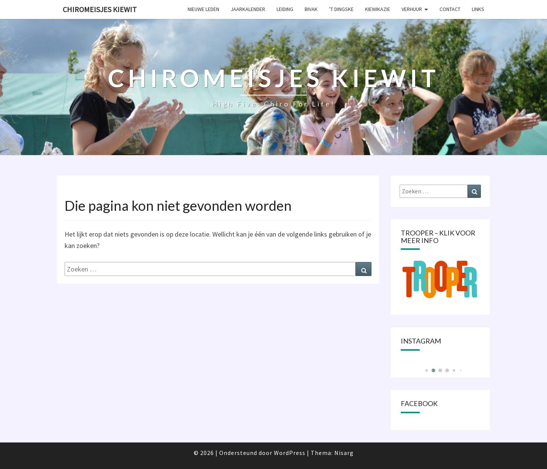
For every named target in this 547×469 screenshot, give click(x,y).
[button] (426, 370)
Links (478, 9)
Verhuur (412, 9)
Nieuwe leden (203, 9)
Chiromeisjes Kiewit (100, 9)
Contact (449, 9)
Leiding (285, 9)
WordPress (289, 452)
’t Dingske (341, 9)
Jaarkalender (248, 9)
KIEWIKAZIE (377, 9)
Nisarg (344, 452)
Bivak (311, 9)
